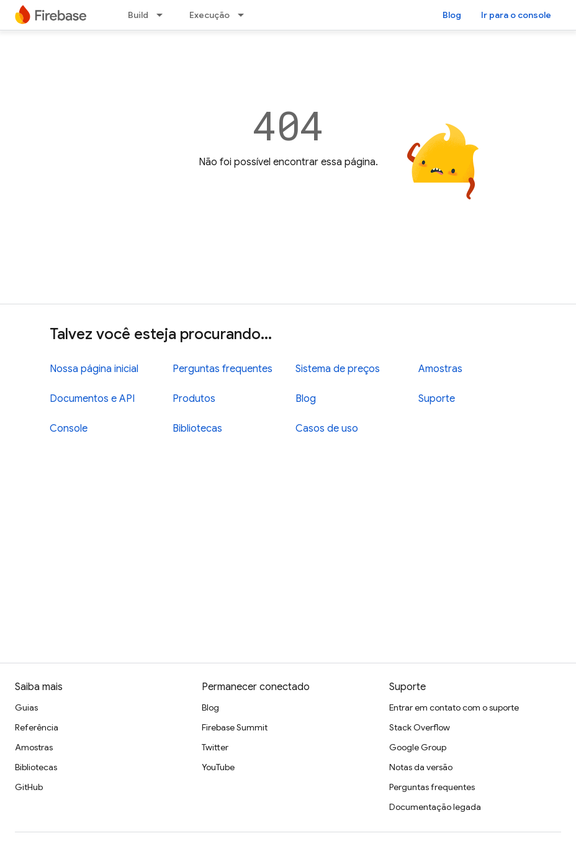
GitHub (29, 787)
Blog (452, 14)
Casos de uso (326, 428)
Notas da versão (420, 767)
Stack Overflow (419, 727)
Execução (209, 14)
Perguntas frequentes (222, 369)
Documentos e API (92, 399)
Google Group (417, 747)
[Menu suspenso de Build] (163, 15)
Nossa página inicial (94, 369)
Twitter (215, 747)
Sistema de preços (337, 369)
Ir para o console (516, 14)
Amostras (440, 369)
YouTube (218, 767)
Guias (26, 707)
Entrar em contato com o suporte (454, 707)
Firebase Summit (235, 727)
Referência (36, 727)
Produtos (194, 399)
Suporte (436, 399)
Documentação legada (435, 806)
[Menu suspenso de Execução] (244, 15)
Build (138, 14)
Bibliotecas (197, 428)
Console (69, 428)
